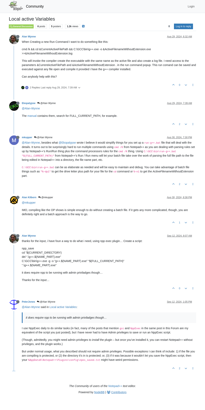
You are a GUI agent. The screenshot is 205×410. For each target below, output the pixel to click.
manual (32, 115)
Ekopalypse (28, 103)
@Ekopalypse (67, 142)
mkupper (27, 137)
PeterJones (28, 301)
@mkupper (45, 197)
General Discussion (21, 26)
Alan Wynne (29, 36)
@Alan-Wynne (31, 108)
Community (35, 6)
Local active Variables (63, 307)
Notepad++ (115, 386)
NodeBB (99, 392)
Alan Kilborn (29, 197)
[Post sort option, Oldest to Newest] (169, 26)
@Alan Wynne (46, 103)
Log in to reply (183, 26)
